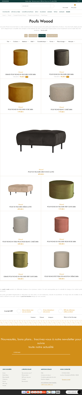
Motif (33, 41)
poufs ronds (5, 289)
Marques (61, 11)
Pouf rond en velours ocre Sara (20, 109)
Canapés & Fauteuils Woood (19, 15)
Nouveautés (6, 11)
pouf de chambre (26, 296)
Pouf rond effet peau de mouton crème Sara (61, 276)
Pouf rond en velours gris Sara (61, 74)
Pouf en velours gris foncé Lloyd (41, 172)
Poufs (26, 35)
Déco (36, 11)
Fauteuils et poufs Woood (33, 15)
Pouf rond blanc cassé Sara (61, 109)
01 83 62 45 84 (5, 1)
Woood (9, 15)
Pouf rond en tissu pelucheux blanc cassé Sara (20, 241)
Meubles (49, 11)
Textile (55, 11)
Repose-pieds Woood (52, 35)
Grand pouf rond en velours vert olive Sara (20, 276)
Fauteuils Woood (33, 35)
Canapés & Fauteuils (27, 11)
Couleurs (16, 41)
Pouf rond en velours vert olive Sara (61, 207)
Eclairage (43, 11)
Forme (52, 41)
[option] (41, 1)
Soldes (68, 11)
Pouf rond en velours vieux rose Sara (61, 241)
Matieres (25, 41)
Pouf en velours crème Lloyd (21, 207)
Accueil (4, 15)
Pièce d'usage (61, 41)
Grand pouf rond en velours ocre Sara (20, 74)
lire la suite (44, 30)
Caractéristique (42, 41)
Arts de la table (15, 11)
